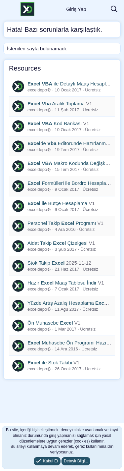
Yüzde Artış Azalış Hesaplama (68, 303)
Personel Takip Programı (61, 223)
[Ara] (114, 9)
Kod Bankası (54, 123)
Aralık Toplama (56, 103)
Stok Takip (45, 263)
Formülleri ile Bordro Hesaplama (70, 183)
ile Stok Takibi (49, 362)
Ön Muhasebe (50, 323)
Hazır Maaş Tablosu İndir (62, 283)
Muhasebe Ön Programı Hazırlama (73, 342)
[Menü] (9, 9)
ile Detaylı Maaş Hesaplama (71, 83)
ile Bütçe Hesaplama (57, 203)
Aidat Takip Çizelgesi (57, 243)
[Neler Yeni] (98, 9)
